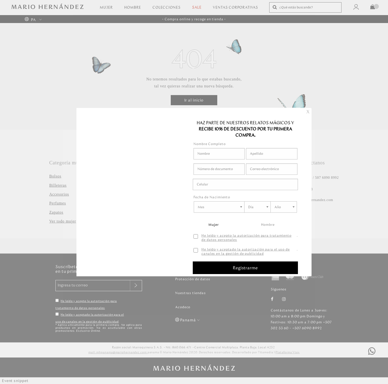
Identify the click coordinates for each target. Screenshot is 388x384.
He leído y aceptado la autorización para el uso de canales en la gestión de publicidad (245, 252)
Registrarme (245, 268)
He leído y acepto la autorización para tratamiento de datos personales (246, 238)
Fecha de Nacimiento (212, 197)
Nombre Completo (210, 144)
